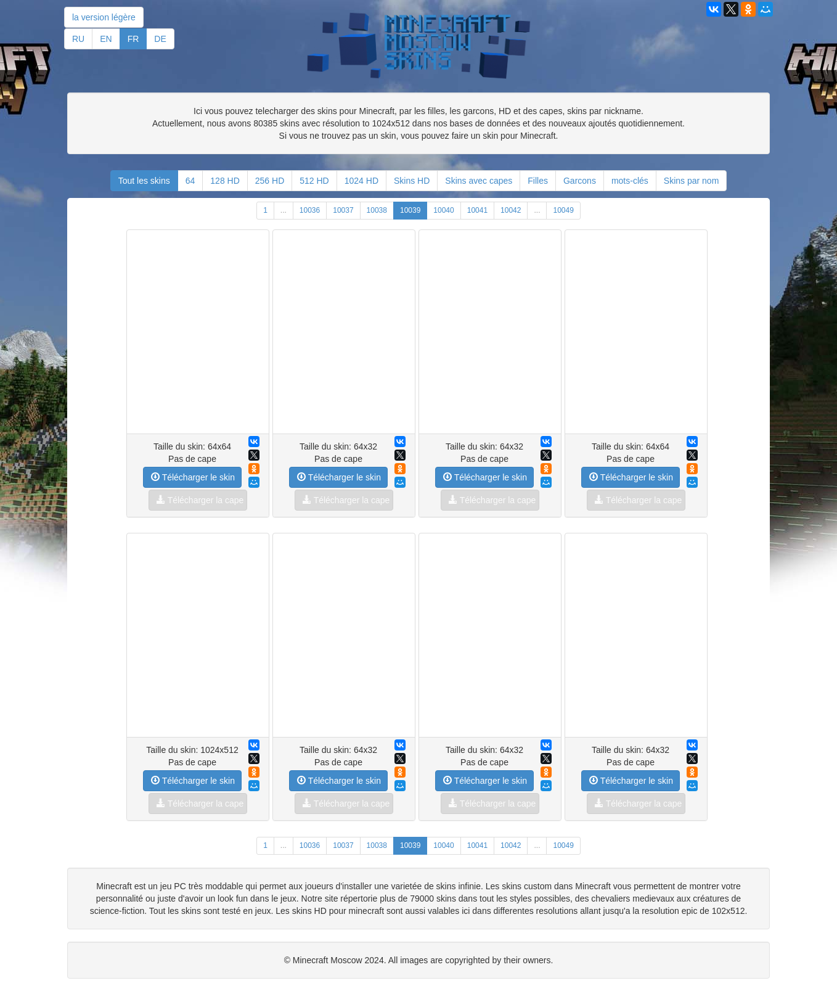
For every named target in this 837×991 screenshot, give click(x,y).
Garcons (579, 181)
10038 (377, 210)
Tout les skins (144, 181)
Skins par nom (691, 181)
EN (106, 39)
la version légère (104, 17)
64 (190, 181)
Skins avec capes (478, 181)
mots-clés (629, 181)
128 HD (224, 181)
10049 (563, 210)
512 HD (314, 181)
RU (78, 39)
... (283, 210)
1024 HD (361, 181)
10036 (310, 210)
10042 (510, 210)
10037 (343, 210)
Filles (538, 181)
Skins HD (412, 181)
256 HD (269, 181)
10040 (443, 210)
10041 (477, 210)
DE (160, 39)
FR (133, 39)
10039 (410, 210)
